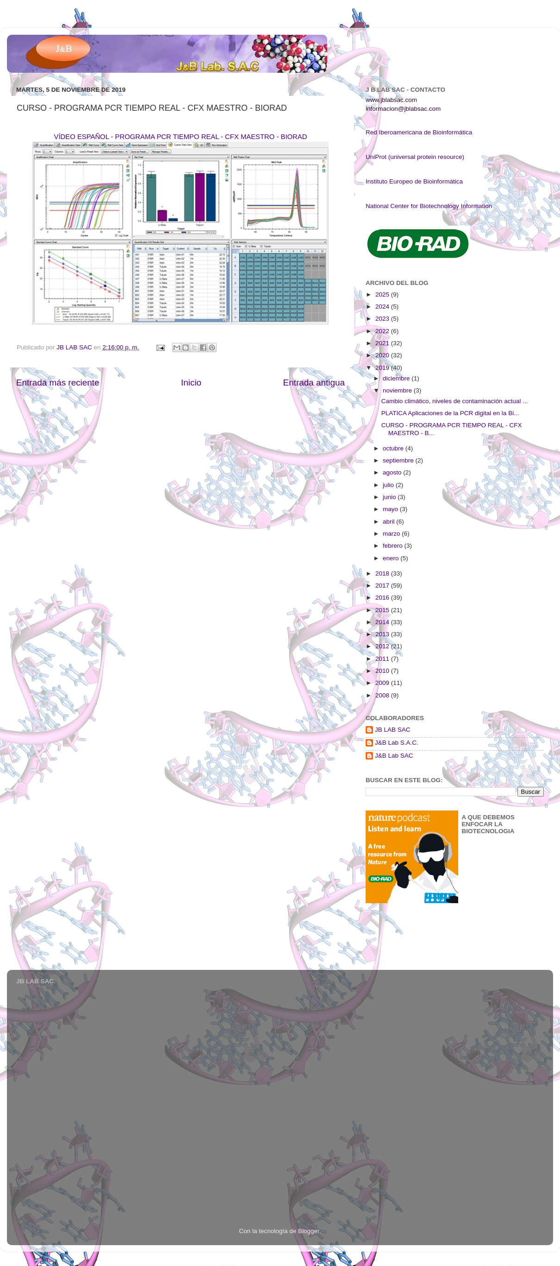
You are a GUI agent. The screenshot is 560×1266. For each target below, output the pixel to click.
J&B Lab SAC (394, 755)
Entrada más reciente (58, 382)
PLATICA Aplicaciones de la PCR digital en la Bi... (450, 413)
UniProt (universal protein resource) (415, 156)
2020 (383, 355)
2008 (383, 695)
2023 (383, 318)
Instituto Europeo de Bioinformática (414, 181)
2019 (383, 367)
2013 (383, 634)
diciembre (397, 378)
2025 (383, 294)
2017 (383, 585)
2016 (383, 597)
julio (389, 484)
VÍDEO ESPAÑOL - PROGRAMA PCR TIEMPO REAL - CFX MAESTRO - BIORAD (180, 136)
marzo (392, 533)
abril (389, 521)
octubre (394, 448)
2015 (383, 610)
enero (391, 558)
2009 (383, 682)
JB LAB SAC (393, 729)
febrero (393, 545)
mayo (391, 509)
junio (390, 497)
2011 (383, 658)
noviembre (398, 390)
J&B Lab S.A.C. (396, 742)
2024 (383, 306)
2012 (383, 646)
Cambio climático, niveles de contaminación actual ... (454, 401)
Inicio (191, 382)
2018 (383, 573)
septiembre (399, 460)
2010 (383, 670)
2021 (383, 343)
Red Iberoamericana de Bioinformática (419, 132)
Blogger (308, 1231)
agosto (393, 472)
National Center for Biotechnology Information (429, 206)
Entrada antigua (314, 382)
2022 (383, 331)
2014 (383, 622)
